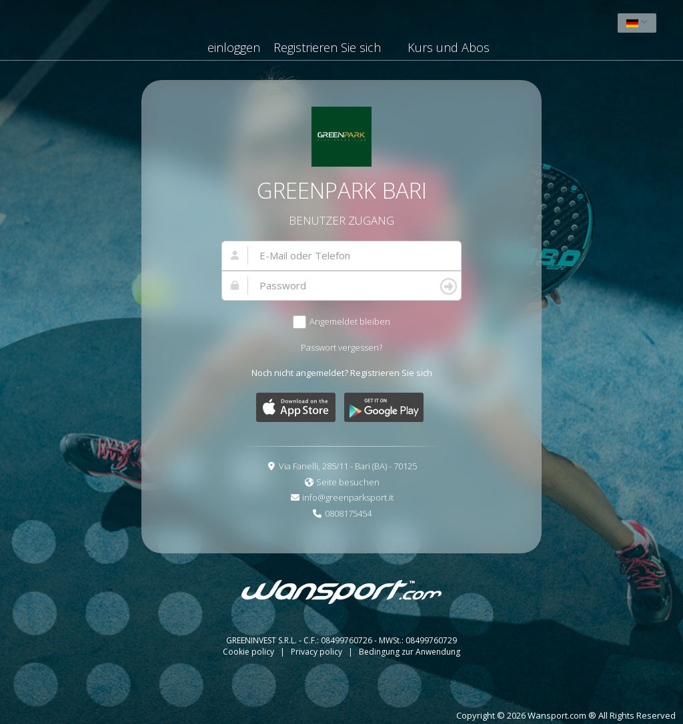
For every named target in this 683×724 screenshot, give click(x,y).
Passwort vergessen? (341, 347)
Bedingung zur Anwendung (409, 651)
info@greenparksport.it (348, 497)
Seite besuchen (348, 482)
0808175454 (348, 513)
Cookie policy (249, 651)
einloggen (233, 47)
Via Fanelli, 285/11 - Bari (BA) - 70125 (348, 466)
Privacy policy (317, 651)
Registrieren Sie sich (327, 47)
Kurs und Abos (449, 47)
